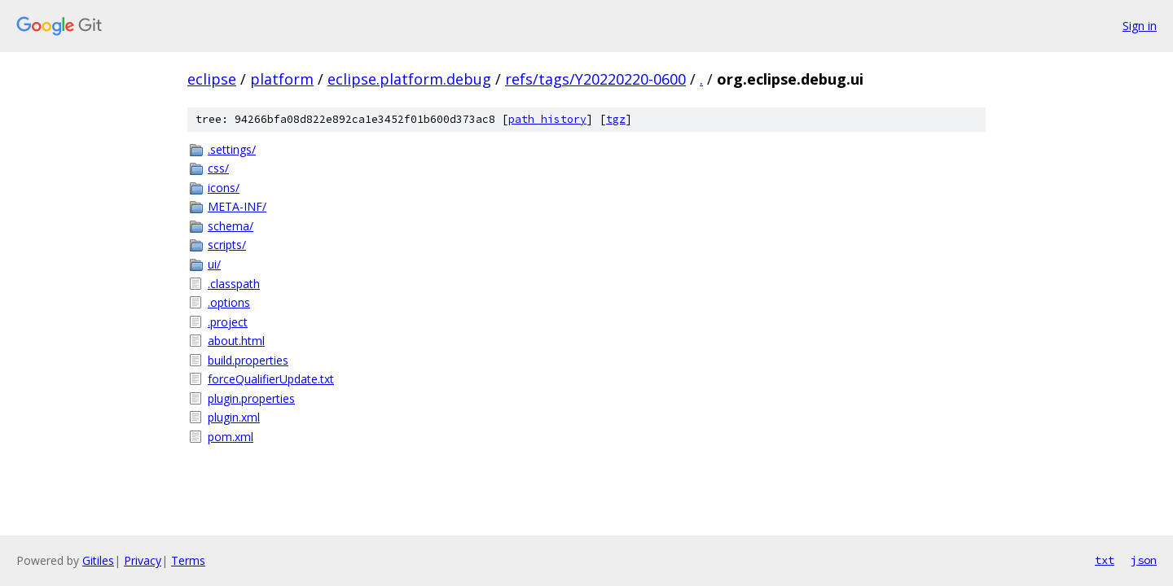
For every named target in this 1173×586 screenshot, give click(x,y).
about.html (236, 340)
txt (1104, 560)
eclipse (211, 79)
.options (229, 302)
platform (282, 79)
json (1144, 560)
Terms (188, 560)
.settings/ (232, 149)
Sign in (1139, 25)
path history (547, 119)
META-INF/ (237, 206)
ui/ (214, 264)
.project (228, 322)
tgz (616, 119)
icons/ (223, 187)
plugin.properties (251, 398)
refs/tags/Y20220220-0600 (595, 79)
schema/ (230, 226)
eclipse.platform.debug (409, 79)
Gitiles (98, 560)
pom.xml (230, 436)
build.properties (248, 360)
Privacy (142, 560)
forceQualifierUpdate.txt (271, 379)
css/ (218, 168)
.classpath (234, 283)
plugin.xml (234, 417)
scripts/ (227, 244)
